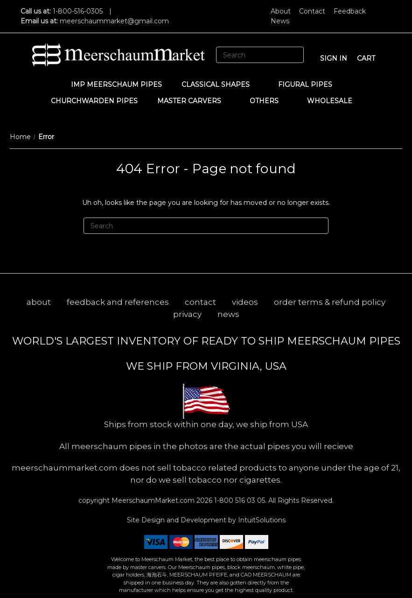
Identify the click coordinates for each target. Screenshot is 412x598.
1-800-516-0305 (78, 11)
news (228, 314)
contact (200, 302)
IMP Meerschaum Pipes (116, 84)
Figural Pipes (309, 84)
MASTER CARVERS (193, 101)
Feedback (350, 11)
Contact (312, 11)
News (280, 21)
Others (268, 101)
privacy (187, 314)
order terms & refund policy (329, 302)
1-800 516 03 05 (238, 500)
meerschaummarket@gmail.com (114, 21)
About (281, 11)
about (39, 302)
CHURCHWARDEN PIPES (94, 101)
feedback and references (118, 302)
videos (245, 302)
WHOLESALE (334, 101)
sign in (333, 58)
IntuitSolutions (262, 520)
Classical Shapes (220, 84)
